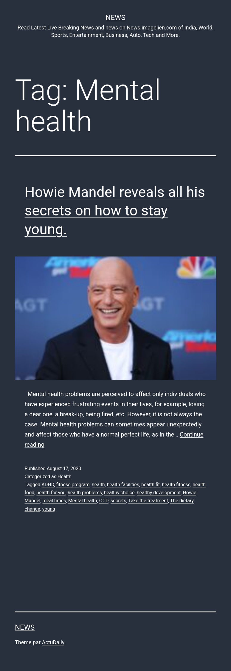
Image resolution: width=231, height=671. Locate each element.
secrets (118, 500)
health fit (150, 484)
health (98, 484)
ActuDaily (53, 642)
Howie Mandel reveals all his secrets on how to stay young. (115, 211)
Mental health (82, 500)
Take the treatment (148, 500)
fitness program (73, 484)
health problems (85, 492)
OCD (103, 500)
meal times (54, 500)
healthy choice (119, 492)
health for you (50, 492)
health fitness (176, 484)
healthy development (159, 492)
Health (65, 476)
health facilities (123, 484)
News (115, 17)
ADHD (47, 484)
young (48, 509)
